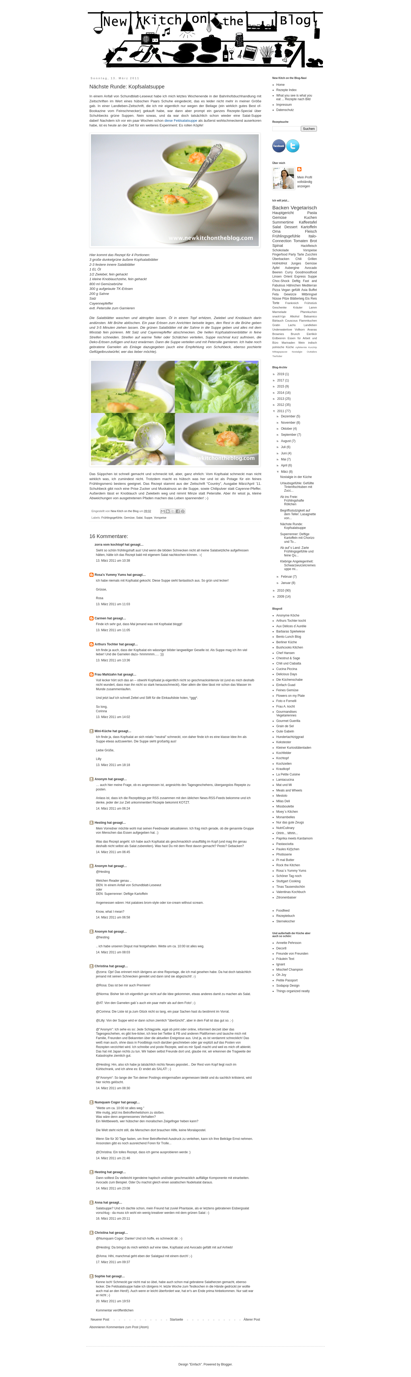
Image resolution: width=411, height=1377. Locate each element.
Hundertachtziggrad (290, 737)
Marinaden (288, 342)
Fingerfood (279, 254)
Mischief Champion (289, 969)
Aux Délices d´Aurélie (291, 626)
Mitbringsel (309, 294)
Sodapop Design (288, 985)
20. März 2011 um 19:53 (113, 1301)
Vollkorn (300, 329)
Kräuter (297, 307)
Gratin (276, 325)
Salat (139, 517)
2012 (281, 405)
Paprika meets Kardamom (294, 838)
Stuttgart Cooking (288, 881)
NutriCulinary (285, 828)
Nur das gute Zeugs (290, 822)
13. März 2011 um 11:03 (113, 604)
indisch (312, 342)
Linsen (277, 276)
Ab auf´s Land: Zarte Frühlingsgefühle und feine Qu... (296, 551)
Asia (304, 290)
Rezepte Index (286, 90)
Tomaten (301, 241)
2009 (281, 596)
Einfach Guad (285, 685)
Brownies (278, 334)
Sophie (100, 1276)
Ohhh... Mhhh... (287, 833)
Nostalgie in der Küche (296, 477)
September (289, 435)
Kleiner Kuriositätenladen (293, 747)
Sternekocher (285, 921)
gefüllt (295, 290)
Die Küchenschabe (289, 680)
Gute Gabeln (285, 731)
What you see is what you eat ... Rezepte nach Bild (294, 97)
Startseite (176, 1319)
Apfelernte (301, 347)
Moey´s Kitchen (287, 812)
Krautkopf (283, 769)
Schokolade (280, 250)
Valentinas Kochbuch (291, 892)
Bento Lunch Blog (288, 637)
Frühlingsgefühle (111, 517)
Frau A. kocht (285, 706)
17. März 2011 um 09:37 (113, 1262)
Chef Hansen (285, 653)
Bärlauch (278, 320)
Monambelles (285, 817)
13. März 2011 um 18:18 (113, 765)
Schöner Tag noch (289, 876)
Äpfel (275, 268)
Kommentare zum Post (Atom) (127, 1327)
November (288, 422)
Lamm (313, 307)
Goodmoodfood (306, 272)
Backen (280, 207)
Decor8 (281, 948)
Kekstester (283, 742)
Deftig (296, 281)
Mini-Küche (103, 731)
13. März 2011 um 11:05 (113, 630)
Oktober (287, 428)
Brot (313, 241)
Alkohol (294, 316)
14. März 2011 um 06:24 (113, 808)
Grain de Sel (285, 726)
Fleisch (311, 231)
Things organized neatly (293, 991)
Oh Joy (281, 975)
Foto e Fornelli (286, 701)
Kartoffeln (309, 227)
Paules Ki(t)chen (287, 849)
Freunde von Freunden (292, 953)
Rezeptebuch (285, 916)
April (284, 465)
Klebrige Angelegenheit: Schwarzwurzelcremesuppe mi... (298, 565)
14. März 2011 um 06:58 (113, 917)
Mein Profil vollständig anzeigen (304, 182)
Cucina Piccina (286, 669)
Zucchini (311, 254)
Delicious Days (286, 674)
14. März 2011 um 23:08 (113, 1188)
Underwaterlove (282, 329)
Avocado (311, 268)
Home (280, 85)
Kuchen (310, 217)
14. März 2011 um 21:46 (113, 1158)
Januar (286, 583)
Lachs (292, 325)
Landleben (310, 325)
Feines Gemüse (287, 690)
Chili (298, 259)
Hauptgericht (283, 213)
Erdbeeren (278, 338)
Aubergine (292, 268)
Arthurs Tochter (107, 644)
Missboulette (285, 806)
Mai (284, 459)
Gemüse (129, 517)
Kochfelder (283, 753)
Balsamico (310, 316)
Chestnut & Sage (288, 658)
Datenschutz (285, 110)
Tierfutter (277, 356)
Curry (289, 272)
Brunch (295, 334)
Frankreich (292, 303)
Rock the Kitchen (288, 865)
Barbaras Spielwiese (290, 631)
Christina (101, 966)
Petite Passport (287, 980)
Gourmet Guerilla (288, 721)
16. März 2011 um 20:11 (113, 1218)
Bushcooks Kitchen (289, 647)
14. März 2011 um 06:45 (113, 852)
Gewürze (290, 294)
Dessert (291, 227)
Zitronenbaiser (286, 897)
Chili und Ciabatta (288, 663)
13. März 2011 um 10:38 (113, 560)
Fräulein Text (285, 959)
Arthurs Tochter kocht (291, 621)
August (286, 441)
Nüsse (276, 298)
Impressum (284, 105)
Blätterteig (297, 298)
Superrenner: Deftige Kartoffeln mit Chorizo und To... (297, 538)
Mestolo (281, 796)
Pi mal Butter (285, 860)
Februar (287, 576)
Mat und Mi (284, 785)
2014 (281, 393)
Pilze (285, 298)
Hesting (100, 823)
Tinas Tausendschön (290, 887)
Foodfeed (283, 910)
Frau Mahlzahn (106, 674)
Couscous (291, 320)
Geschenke (279, 307)
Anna (98, 1202)
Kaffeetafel (308, 222)
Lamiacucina (285, 779)
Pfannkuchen (308, 311)
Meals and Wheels (289, 790)
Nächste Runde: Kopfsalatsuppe (293, 526)
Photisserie (284, 854)
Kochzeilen (284, 763)
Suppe (148, 517)
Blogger (226, 1364)
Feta (275, 294)
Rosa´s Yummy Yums (291, 871)
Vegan (285, 290)
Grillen (312, 259)
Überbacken (280, 259)
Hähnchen (293, 285)
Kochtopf (282, 758)
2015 (281, 386)
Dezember (288, 416)
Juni (284, 453)
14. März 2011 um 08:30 (113, 1088)
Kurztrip (312, 347)
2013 (281, 399)
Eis (307, 298)
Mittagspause (279, 351)
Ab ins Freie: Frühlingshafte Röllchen (292, 500)
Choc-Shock (280, 281)
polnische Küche (283, 347)
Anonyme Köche (287, 615)
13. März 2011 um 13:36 (113, 660)
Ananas (312, 329)
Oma (276, 231)
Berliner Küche (286, 642)
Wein (301, 342)
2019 (281, 374)
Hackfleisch (309, 246)
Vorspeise (160, 517)
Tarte (300, 254)
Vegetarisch (304, 207)
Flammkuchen (308, 320)
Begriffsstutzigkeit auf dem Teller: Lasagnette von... (298, 514)
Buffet (313, 290)
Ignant (280, 964)
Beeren (277, 272)
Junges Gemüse (304, 263)
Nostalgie (297, 351)
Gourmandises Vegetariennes (286, 713)
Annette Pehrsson (288, 943)
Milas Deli (283, 801)
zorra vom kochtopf (109, 544)
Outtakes (312, 351)
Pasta (312, 213)
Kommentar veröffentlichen (114, 1310)
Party (292, 254)
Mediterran (309, 285)
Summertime (283, 222)
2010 (281, 590)
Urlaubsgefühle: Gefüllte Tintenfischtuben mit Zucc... (297, 487)
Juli (283, 447)
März (285, 472)
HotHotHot (279, 263)
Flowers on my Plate (290, 696)
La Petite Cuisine (288, 774)
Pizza (276, 290)
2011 (281, 411)
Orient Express (295, 276)
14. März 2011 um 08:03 (113, 952)
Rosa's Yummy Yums (110, 575)
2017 (281, 380)
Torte (275, 303)
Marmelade (279, 311)
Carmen (100, 618)
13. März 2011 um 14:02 (113, 717)
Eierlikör (312, 334)
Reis (314, 298)
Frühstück (311, 303)
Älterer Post (252, 1319)
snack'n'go (278, 316)
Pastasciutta (284, 844)
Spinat (277, 245)
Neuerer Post (100, 1319)
